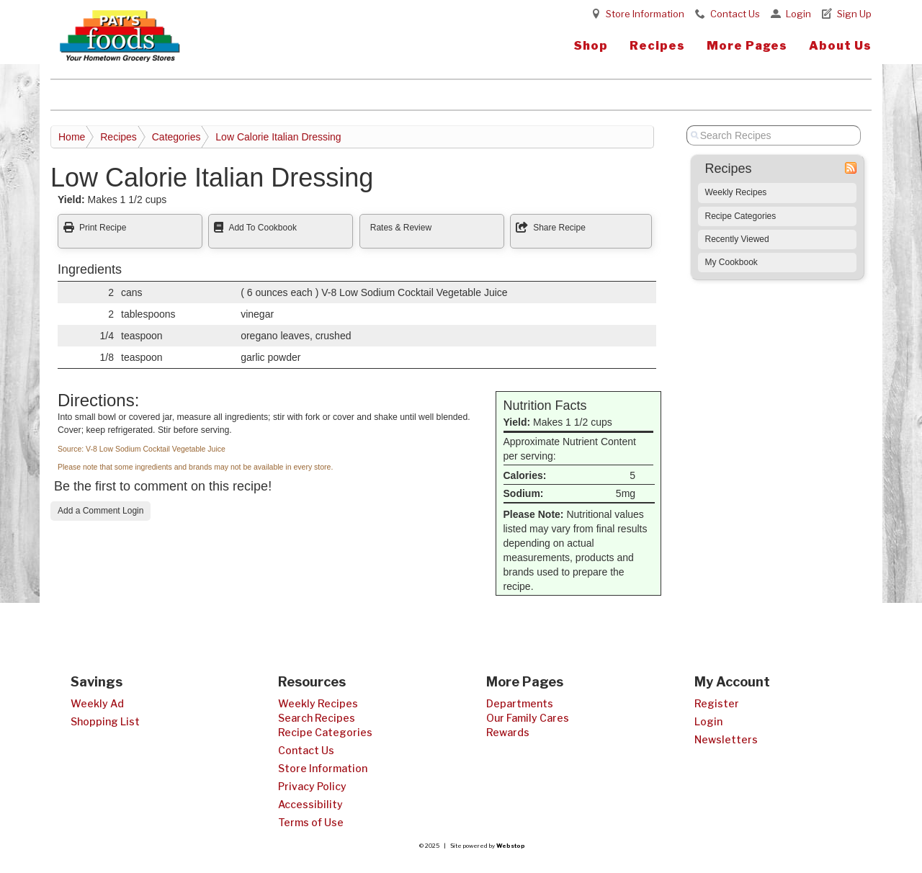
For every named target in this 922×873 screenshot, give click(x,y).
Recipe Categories (740, 216)
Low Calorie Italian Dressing (278, 137)
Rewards (507, 732)
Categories (176, 137)
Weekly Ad (97, 703)
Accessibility (310, 804)
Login (798, 13)
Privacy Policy (312, 786)
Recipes (657, 46)
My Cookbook (731, 262)
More (747, 46)
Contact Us (735, 13)
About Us (840, 46)
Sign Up (854, 13)
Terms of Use (311, 822)
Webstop (510, 845)
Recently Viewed (737, 239)
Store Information (645, 13)
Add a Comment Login (100, 511)
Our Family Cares (527, 718)
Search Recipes (316, 718)
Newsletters (726, 739)
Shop (591, 46)
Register (716, 703)
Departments (519, 703)
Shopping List (105, 721)
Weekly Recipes (736, 192)
